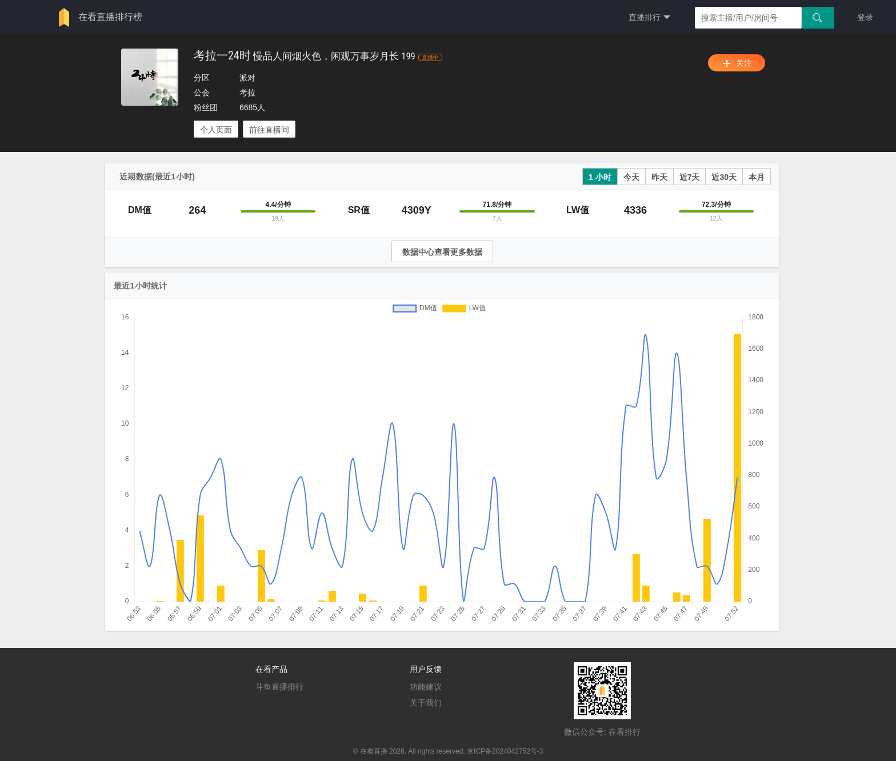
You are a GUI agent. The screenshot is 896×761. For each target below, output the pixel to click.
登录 (865, 17)
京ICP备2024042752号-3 (505, 751)
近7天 (689, 177)
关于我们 (426, 702)
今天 (631, 177)
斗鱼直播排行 (279, 686)
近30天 (724, 177)
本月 (757, 177)
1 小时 (600, 177)
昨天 (659, 177)
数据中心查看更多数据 (442, 252)
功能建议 (426, 686)
